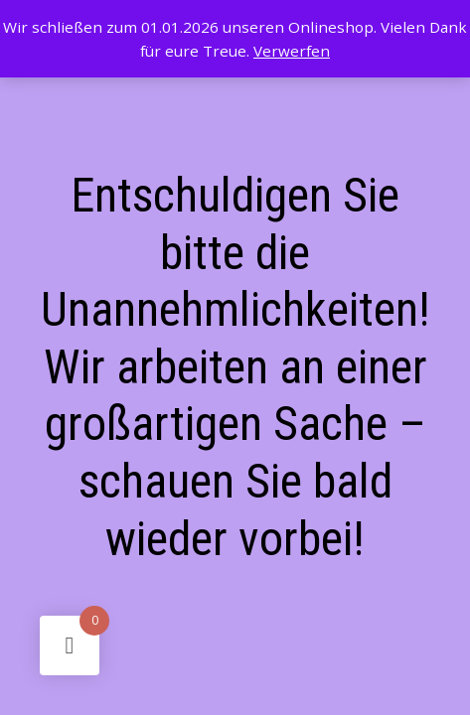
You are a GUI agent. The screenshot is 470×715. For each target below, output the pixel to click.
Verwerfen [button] (291, 51)
